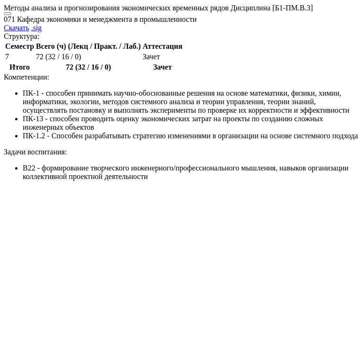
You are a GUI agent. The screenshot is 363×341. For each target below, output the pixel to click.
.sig (36, 28)
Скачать (16, 28)
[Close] (7, 13)
